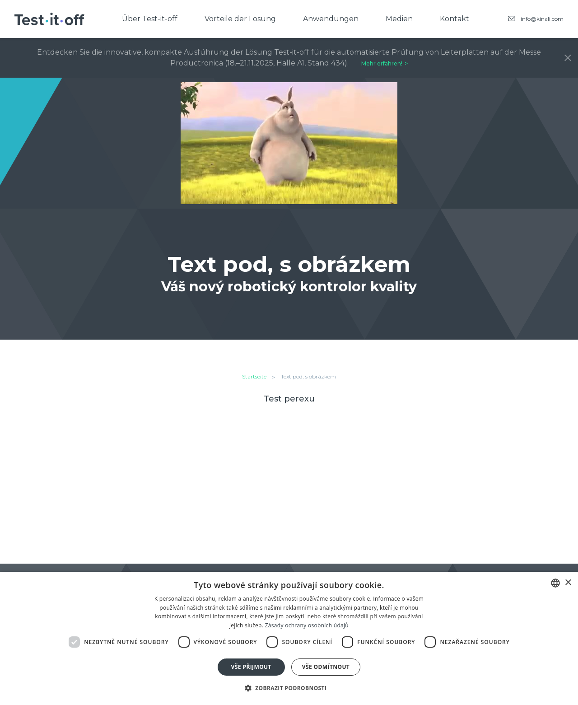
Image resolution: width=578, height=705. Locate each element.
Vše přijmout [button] (251, 667)
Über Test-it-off (149, 18)
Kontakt (454, 18)
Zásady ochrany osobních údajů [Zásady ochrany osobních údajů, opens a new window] (307, 625)
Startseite (254, 376)
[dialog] (289, 638)
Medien (399, 18)
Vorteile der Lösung (240, 18)
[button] (289, 688)
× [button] (567, 582)
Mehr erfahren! (381, 63)
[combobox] (555, 583)
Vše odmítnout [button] (326, 667)
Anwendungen (331, 18)
